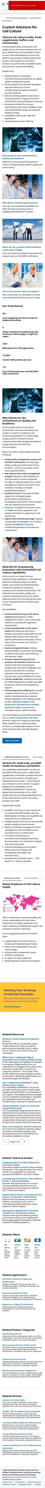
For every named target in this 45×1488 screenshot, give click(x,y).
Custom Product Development (17, 18)
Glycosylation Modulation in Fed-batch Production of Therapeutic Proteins (20, 1211)
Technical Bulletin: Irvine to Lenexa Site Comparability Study (20, 1107)
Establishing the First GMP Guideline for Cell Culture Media (21, 1163)
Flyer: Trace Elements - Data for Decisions (21, 1126)
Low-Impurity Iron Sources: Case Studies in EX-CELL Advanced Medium (22, 1179)
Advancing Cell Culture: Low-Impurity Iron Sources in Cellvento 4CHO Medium (22, 1195)
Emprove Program (14, 507)
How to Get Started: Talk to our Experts (20, 291)
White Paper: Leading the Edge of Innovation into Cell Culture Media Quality (22, 1058)
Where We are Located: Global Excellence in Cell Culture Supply (21, 248)
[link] (7, 1482)
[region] (22, 1247)
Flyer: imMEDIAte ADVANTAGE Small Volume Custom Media (20, 1084)
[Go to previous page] (25, 1141)
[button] (7, 1246)
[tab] (16, 757)
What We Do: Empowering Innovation (20, 202)
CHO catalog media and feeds (24, 717)
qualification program (15, 490)
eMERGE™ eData (23, 524)
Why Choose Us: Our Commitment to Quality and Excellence (19, 157)
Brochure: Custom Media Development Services (20, 1040)
